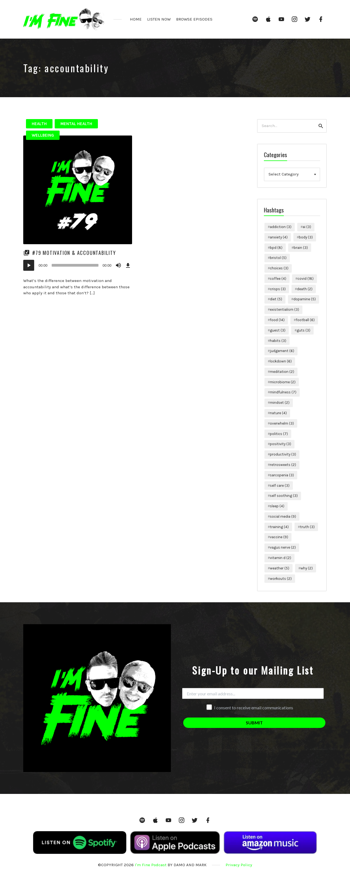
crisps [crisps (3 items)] (278, 289)
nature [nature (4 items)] (278, 413)
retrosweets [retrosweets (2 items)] (283, 465)
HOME (136, 19)
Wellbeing (43, 135)
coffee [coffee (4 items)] (278, 278)
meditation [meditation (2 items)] (282, 372)
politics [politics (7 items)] (279, 434)
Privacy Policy (239, 864)
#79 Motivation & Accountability (74, 252)
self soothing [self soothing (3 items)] (284, 496)
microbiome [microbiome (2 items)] (283, 382)
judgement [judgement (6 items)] (282, 351)
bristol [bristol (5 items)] (278, 258)
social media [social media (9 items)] (283, 516)
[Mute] (118, 265)
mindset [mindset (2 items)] (280, 403)
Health (39, 123)
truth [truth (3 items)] (307, 527)
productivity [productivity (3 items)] (283, 454)
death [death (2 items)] (305, 289)
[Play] (28, 265)
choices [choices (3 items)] (279, 268)
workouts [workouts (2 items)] (281, 579)
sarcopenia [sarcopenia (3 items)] (282, 475)
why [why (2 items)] (307, 568)
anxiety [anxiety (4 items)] (279, 237)
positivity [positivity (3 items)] (280, 444)
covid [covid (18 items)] (306, 278)
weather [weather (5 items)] (279, 568)
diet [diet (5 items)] (276, 299)
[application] (77, 265)
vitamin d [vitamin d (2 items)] (280, 558)
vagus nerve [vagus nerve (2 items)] (283, 547)
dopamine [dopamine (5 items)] (304, 299)
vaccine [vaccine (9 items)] (279, 537)
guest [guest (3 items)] (277, 330)
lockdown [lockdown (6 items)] (281, 361)
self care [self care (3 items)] (280, 485)
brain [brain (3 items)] (301, 248)
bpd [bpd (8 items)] (276, 248)
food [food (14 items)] (277, 320)
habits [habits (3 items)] (278, 341)
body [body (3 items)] (306, 237)
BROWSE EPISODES (194, 19)
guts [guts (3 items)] (303, 330)
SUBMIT (254, 722)
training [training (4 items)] (279, 527)
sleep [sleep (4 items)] (277, 506)
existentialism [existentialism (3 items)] (284, 309)
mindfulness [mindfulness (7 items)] (283, 392)
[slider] (75, 265)
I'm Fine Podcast (151, 864)
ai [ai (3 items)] (307, 227)
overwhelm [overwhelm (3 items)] (282, 423)
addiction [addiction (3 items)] (280, 227)
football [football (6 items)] (305, 320)
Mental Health (76, 123)
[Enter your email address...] (253, 693)
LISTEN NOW (159, 19)
